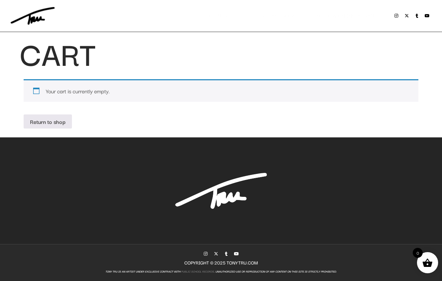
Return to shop (48, 121)
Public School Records (197, 271)
